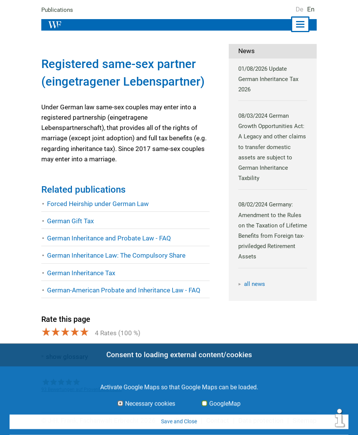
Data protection (261, 420)
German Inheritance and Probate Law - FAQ (109, 238)
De (299, 9)
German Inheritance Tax (81, 273)
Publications (57, 9)
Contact (218, 420)
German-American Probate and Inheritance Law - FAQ (123, 290)
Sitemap (305, 420)
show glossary (67, 356)
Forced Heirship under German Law (98, 204)
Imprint (187, 420)
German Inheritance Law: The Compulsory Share (116, 255)
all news (254, 284)
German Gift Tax (70, 221)
